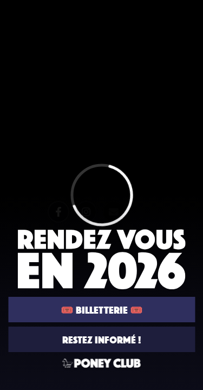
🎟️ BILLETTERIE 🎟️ (102, 309)
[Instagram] (85, 212)
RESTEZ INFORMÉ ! (101, 339)
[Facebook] (58, 212)
